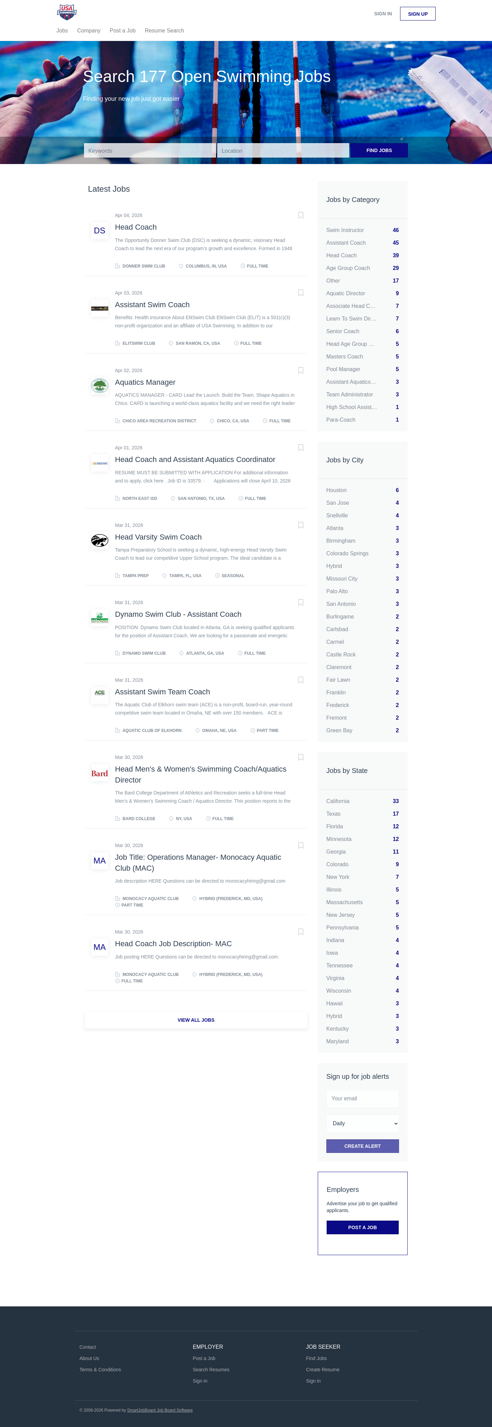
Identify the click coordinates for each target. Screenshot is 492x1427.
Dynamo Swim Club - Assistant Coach (178, 614)
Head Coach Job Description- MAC (173, 943)
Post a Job (362, 1227)
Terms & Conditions (100, 1369)
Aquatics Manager (145, 382)
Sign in (383, 13)
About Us (89, 1358)
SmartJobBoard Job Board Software (160, 1410)
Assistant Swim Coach (152, 304)
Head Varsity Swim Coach (158, 537)
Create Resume (323, 1369)
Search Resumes (211, 1369)
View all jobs (196, 1020)
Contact (88, 1347)
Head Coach (136, 227)
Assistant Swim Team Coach (162, 692)
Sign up (418, 14)
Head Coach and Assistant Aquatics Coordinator (195, 459)
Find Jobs (379, 150)
